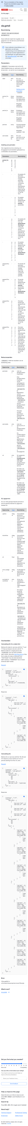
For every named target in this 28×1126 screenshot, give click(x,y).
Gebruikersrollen (12, 56)
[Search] (21, 9)
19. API (12, 18)
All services (4, 1115)
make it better (9, 5)
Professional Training (21, 1112)
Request (3, 664)
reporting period (18, 653)
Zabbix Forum (19, 1115)
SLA (15, 20)
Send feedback (14, 1083)
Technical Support (6, 1112)
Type (12, 74)
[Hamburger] (25, 10)
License (9, 1123)
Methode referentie (6, 20)
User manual (4, 18)
